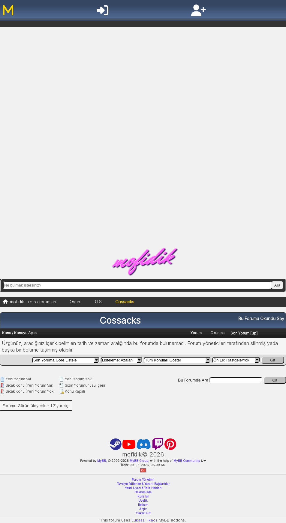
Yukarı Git (143, 513)
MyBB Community (186, 460)
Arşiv (143, 509)
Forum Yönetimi (143, 479)
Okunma (217, 333)
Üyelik (143, 500)
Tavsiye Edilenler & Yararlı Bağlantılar (143, 484)
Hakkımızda (143, 492)
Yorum (196, 333)
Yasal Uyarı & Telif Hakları (143, 488)
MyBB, (102, 460)
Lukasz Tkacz (144, 520)
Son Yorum (239, 333)
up (253, 333)
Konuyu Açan (25, 333)
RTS (98, 301)
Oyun (75, 301)
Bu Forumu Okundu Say (261, 318)
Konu (6, 333)
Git (272, 360)
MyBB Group (138, 460)
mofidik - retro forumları (33, 301)
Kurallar (143, 496)
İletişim (143, 505)
